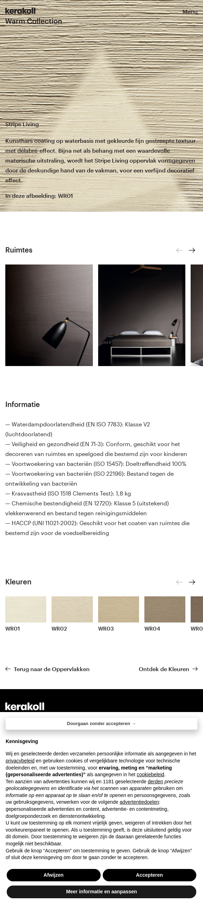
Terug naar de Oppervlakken (52, 668)
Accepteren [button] (149, 875)
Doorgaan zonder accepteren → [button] (101, 723)
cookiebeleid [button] (150, 774)
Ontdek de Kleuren (164, 668)
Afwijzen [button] (53, 875)
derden (155, 781)
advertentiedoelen (139, 802)
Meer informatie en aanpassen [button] (101, 891)
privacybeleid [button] (20, 761)
